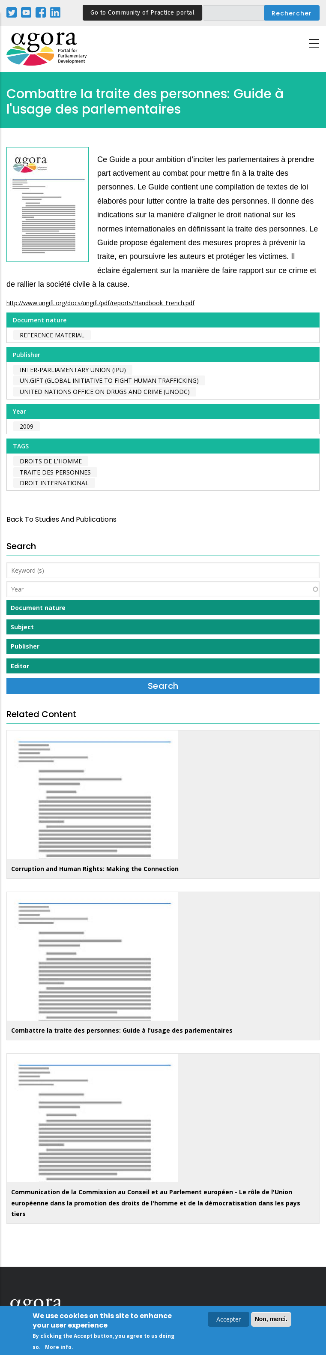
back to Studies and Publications (61, 519)
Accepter (228, 1320)
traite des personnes (55, 472)
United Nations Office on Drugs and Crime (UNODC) (105, 392)
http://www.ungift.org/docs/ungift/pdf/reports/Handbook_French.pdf (100, 303)
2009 (26, 426)
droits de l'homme (51, 461)
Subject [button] (22, 627)
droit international (54, 483)
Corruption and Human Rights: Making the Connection (95, 869)
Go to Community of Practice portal (142, 12)
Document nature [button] (38, 608)
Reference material (52, 335)
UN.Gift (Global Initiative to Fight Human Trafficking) (109, 380)
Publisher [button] (25, 646)
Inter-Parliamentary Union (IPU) (73, 370)
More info (58, 1348)
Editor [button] (20, 666)
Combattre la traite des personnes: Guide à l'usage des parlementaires (122, 1030)
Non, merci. (271, 1320)
